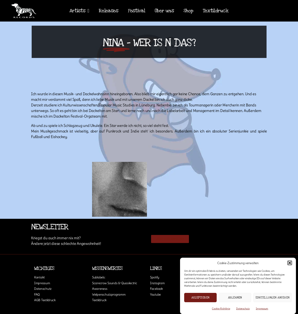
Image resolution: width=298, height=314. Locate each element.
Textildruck (215, 11)
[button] (290, 263)
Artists (79, 10)
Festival (136, 11)
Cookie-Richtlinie (221, 308)
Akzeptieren (200, 298)
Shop (188, 11)
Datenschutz (243, 308)
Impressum (262, 308)
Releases (108, 11)
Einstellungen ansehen (273, 298)
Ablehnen (235, 298)
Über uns (164, 11)
